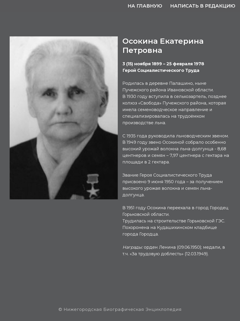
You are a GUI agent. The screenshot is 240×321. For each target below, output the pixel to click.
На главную (145, 6)
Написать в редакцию (202, 6)
